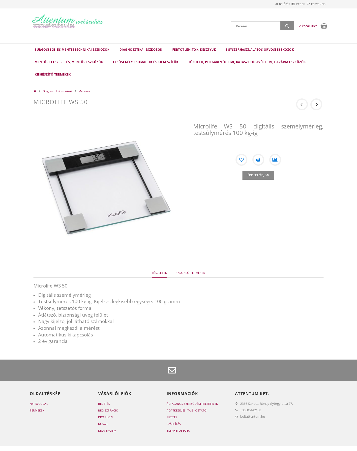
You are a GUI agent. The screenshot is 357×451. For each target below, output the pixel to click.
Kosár (103, 424)
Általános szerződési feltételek (192, 404)
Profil (292, 4)
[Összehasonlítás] (275, 160)
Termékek (37, 410)
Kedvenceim (107, 430)
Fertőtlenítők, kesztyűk (194, 49)
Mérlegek (84, 91)
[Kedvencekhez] (241, 160)
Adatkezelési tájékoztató (187, 410)
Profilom (105, 417)
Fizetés (172, 417)
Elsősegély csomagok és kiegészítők (145, 62)
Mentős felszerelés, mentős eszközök (69, 62)
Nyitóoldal (39, 404)
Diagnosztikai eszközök (140, 49)
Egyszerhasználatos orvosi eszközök (260, 49)
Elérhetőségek (178, 430)
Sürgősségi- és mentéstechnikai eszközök (72, 49)
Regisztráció (108, 410)
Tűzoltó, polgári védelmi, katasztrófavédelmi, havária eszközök (247, 62)
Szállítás (174, 424)
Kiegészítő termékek (53, 74)
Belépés (270, 4)
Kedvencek (316, 4)
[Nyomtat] (258, 160)
